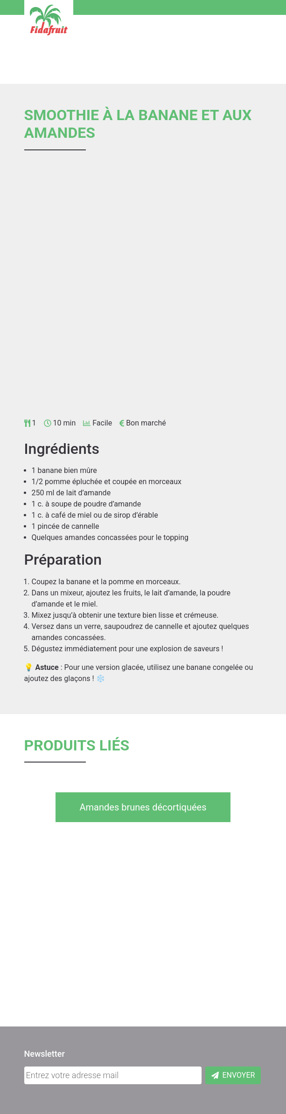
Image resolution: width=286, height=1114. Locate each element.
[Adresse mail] (113, 1075)
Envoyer (233, 1075)
